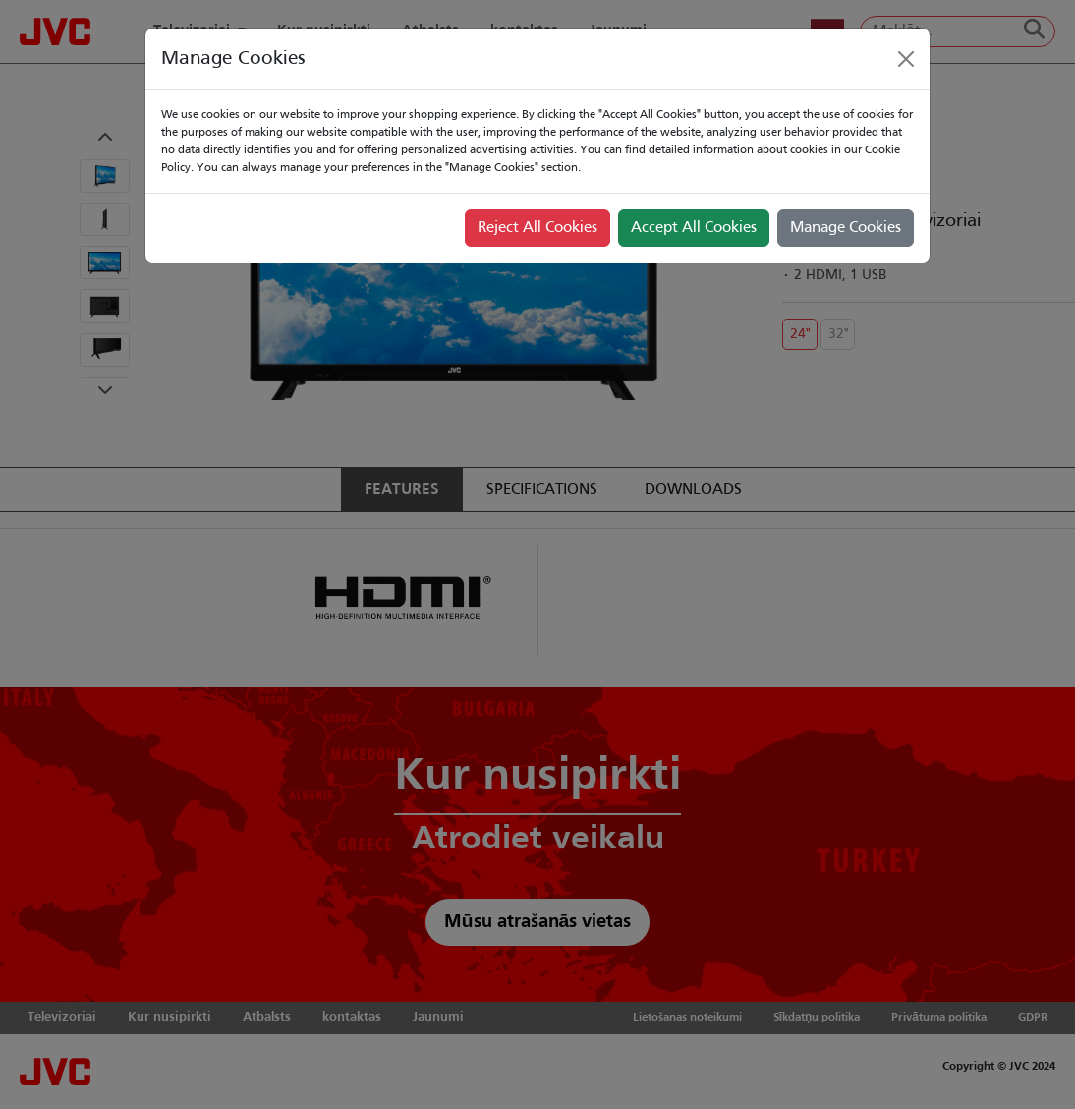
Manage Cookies (845, 228)
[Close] (906, 59)
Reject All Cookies (537, 228)
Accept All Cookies (694, 228)
